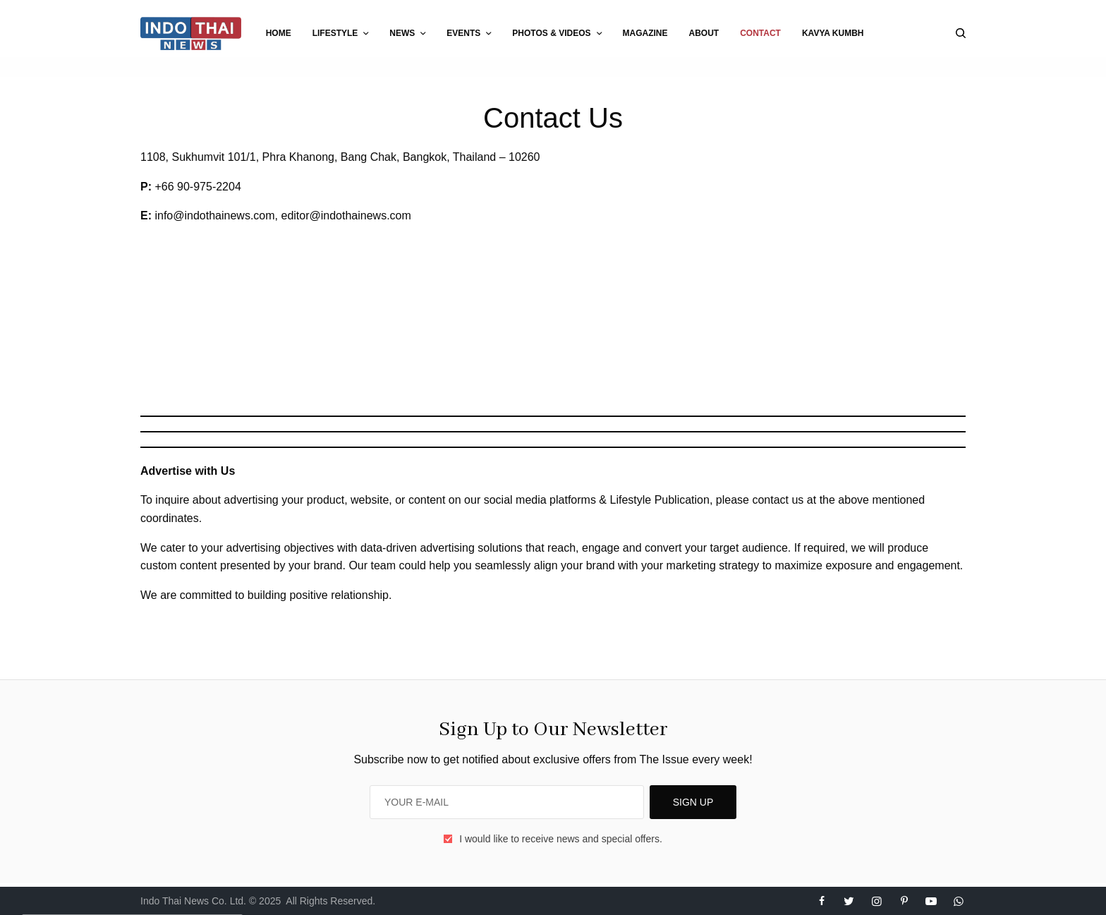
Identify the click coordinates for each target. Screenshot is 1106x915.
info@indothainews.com (214, 216)
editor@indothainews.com (346, 216)
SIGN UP (693, 802)
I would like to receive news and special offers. (560, 839)
